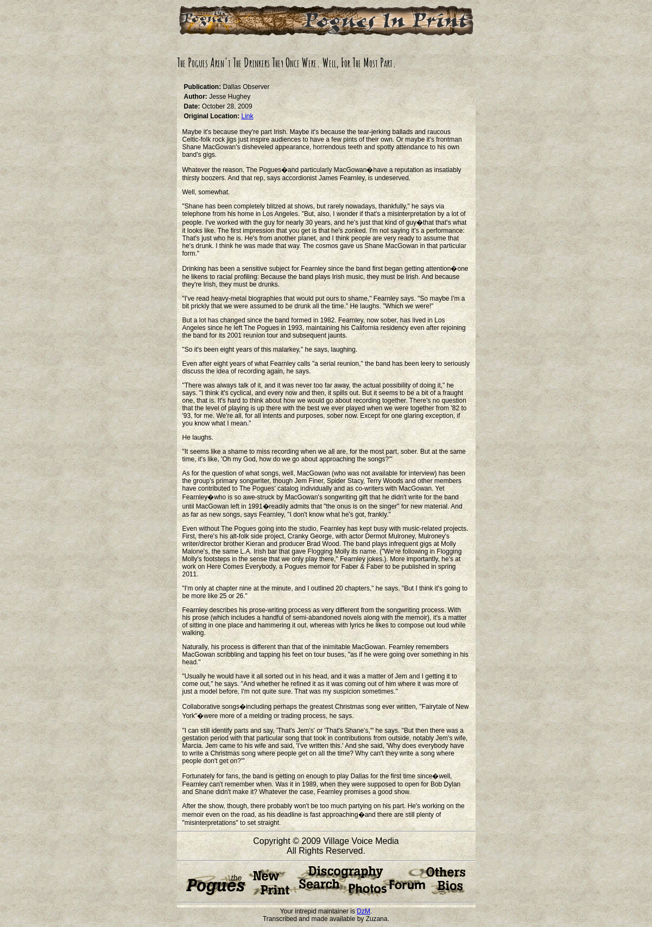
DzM (363, 911)
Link (248, 116)
